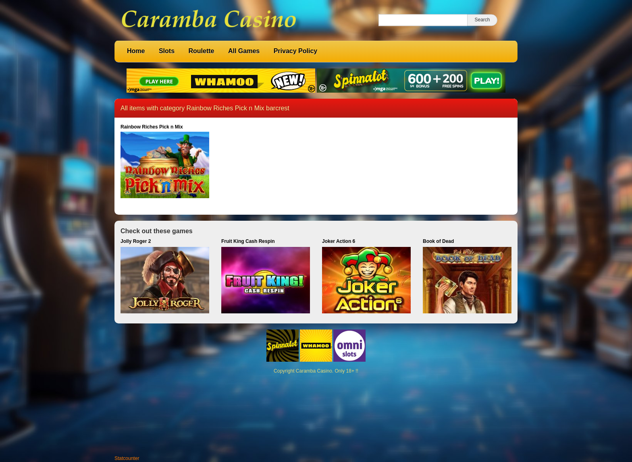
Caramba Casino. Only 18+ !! (327, 371)
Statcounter (126, 458)
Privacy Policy (296, 51)
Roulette (201, 51)
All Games (244, 51)
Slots (167, 51)
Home (136, 51)
